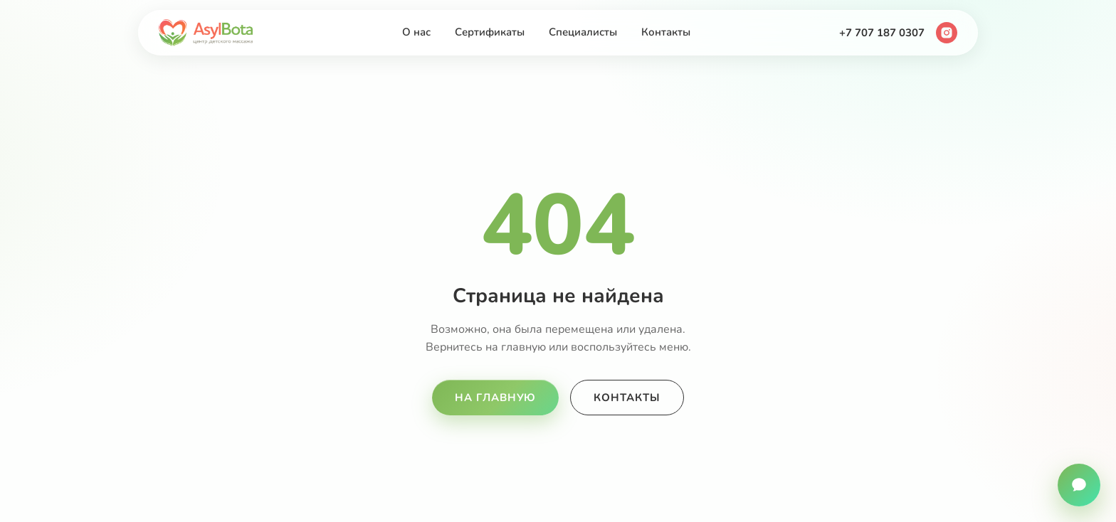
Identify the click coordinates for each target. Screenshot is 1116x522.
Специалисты (583, 32)
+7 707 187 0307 (882, 33)
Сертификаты (490, 32)
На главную (495, 397)
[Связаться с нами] (1079, 485)
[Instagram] (946, 32)
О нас (416, 32)
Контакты (665, 32)
